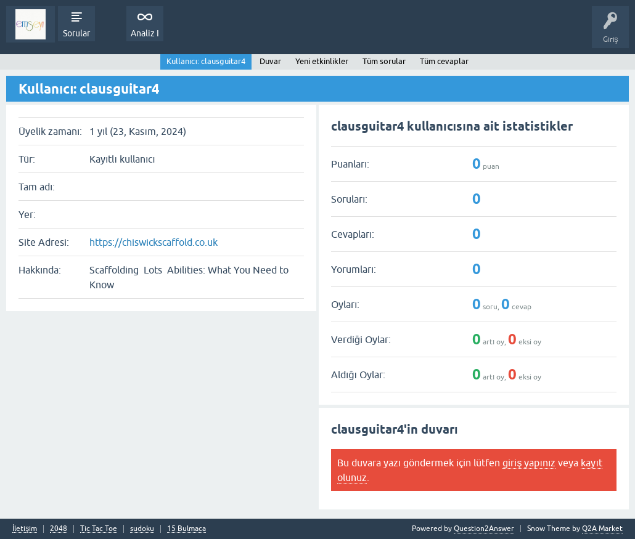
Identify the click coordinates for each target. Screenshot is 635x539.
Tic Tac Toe (98, 529)
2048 (58, 529)
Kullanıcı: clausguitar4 (205, 61)
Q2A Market (602, 528)
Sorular (76, 33)
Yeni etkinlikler (321, 61)
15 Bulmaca (186, 529)
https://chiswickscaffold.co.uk (153, 242)
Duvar (270, 61)
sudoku (142, 529)
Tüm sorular (384, 61)
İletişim (24, 529)
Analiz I (145, 33)
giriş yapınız (528, 462)
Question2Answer (484, 528)
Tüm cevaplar (444, 61)
